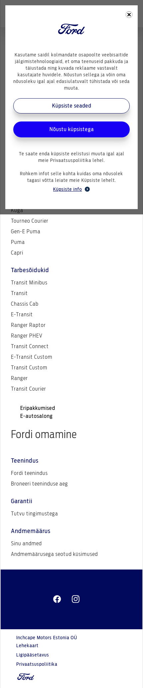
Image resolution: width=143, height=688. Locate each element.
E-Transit (22, 314)
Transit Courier (28, 389)
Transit (19, 293)
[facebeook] (57, 599)
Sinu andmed (26, 543)
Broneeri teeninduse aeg (39, 484)
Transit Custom (29, 367)
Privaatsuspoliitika (36, 664)
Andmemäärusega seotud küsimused (54, 554)
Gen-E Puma (25, 231)
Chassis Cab (24, 304)
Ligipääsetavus (32, 655)
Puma (18, 242)
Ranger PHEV (26, 336)
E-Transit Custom (31, 357)
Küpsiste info (71, 189)
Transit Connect (30, 346)
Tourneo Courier (29, 221)
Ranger (19, 378)
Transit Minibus (29, 282)
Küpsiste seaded (71, 106)
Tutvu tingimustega (34, 513)
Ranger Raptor (28, 325)
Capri (17, 253)
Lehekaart (27, 646)
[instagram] (76, 599)
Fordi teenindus (29, 473)
